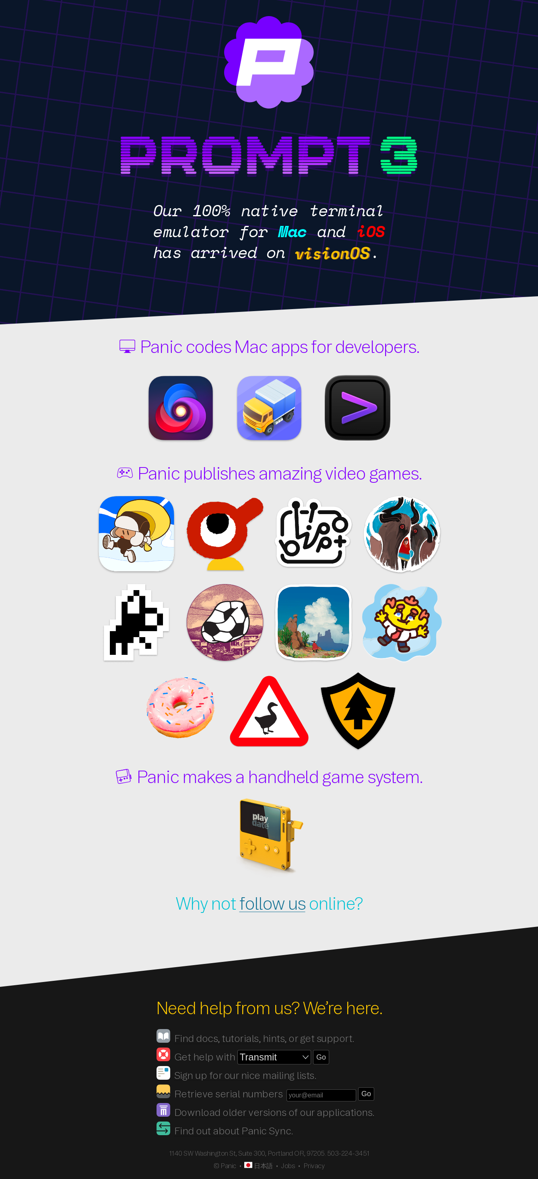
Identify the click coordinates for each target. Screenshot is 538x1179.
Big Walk (225, 534)
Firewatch (358, 711)
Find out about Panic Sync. (233, 1131)
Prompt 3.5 (84, 157)
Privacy (314, 1165)
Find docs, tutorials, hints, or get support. (264, 1038)
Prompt (358, 408)
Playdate (269, 838)
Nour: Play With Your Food (181, 703)
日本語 (263, 1165)
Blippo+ (313, 532)
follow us (272, 903)
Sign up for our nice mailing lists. (245, 1075)
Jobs (288, 1165)
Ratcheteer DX (136, 534)
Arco (313, 623)
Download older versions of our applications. (274, 1112)
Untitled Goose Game (269, 711)
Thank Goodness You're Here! (402, 623)
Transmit (269, 408)
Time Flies (136, 623)
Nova (181, 408)
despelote (225, 623)
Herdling (402, 534)
